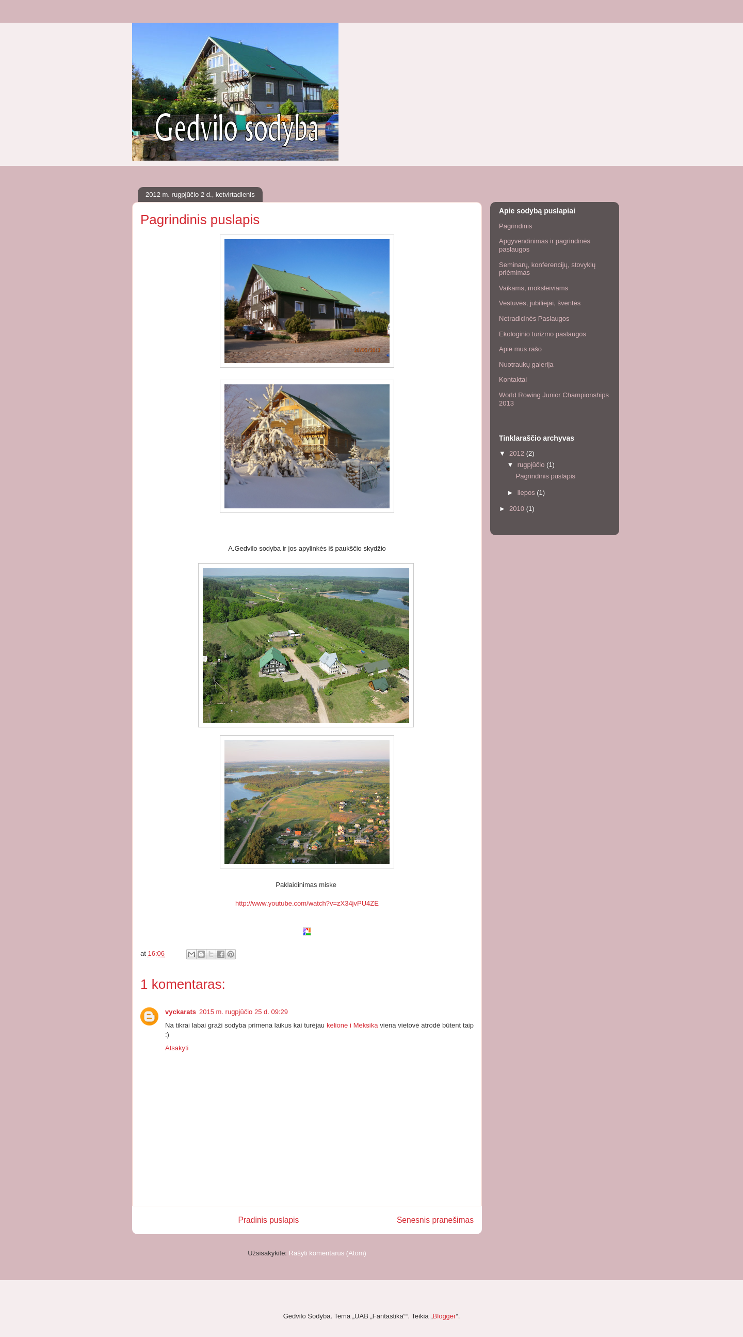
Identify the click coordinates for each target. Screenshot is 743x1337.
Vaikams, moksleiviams (533, 288)
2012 (517, 453)
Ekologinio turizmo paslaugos (542, 334)
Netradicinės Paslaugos (534, 318)
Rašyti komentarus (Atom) (327, 1253)
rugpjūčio (532, 465)
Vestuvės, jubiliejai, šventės (539, 303)
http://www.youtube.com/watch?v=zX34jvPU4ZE (307, 903)
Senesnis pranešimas (435, 1220)
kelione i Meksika (352, 1025)
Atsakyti (177, 1048)
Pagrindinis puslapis (545, 476)
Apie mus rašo (520, 349)
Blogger (444, 1316)
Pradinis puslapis (268, 1220)
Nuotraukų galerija (526, 364)
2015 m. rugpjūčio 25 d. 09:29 (243, 1012)
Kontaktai (513, 379)
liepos (527, 492)
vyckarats (180, 1012)
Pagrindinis (515, 226)
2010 (517, 508)
